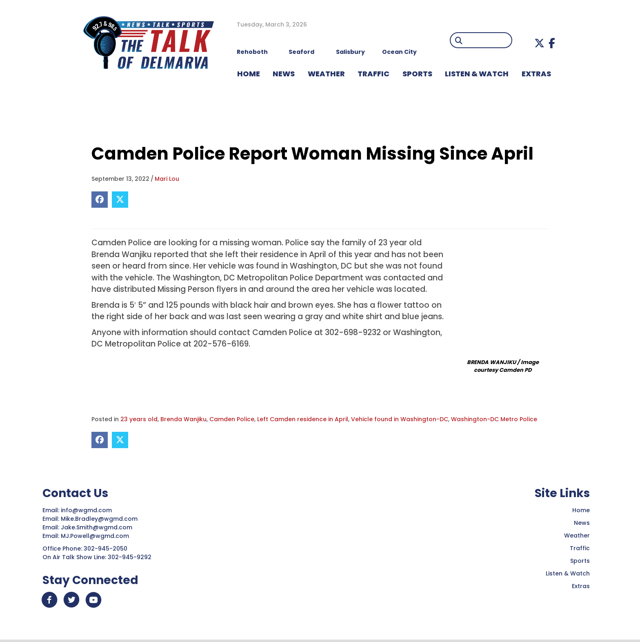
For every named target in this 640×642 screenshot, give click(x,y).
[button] (539, 43)
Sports (580, 561)
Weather (577, 535)
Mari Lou (167, 179)
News (582, 523)
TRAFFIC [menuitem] (373, 74)
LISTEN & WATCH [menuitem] (477, 74)
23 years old (139, 419)
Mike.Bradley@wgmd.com (99, 519)
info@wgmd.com (87, 510)
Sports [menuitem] (417, 74)
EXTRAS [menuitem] (536, 74)
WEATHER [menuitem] (326, 74)
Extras (581, 586)
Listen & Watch (568, 573)
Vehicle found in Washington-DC (399, 419)
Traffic (580, 548)
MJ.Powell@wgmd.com (96, 536)
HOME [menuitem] (248, 74)
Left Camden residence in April (302, 419)
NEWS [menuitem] (284, 74)
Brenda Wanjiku (183, 419)
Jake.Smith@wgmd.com (97, 527)
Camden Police (231, 419)
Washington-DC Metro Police (494, 419)
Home (581, 510)
